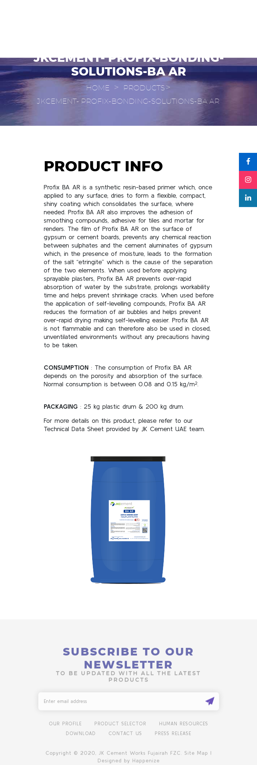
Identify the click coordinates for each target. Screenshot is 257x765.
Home (98, 88)
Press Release (173, 738)
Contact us (125, 738)
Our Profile (65, 728)
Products (144, 88)
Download (81, 738)
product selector (120, 728)
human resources (183, 728)
